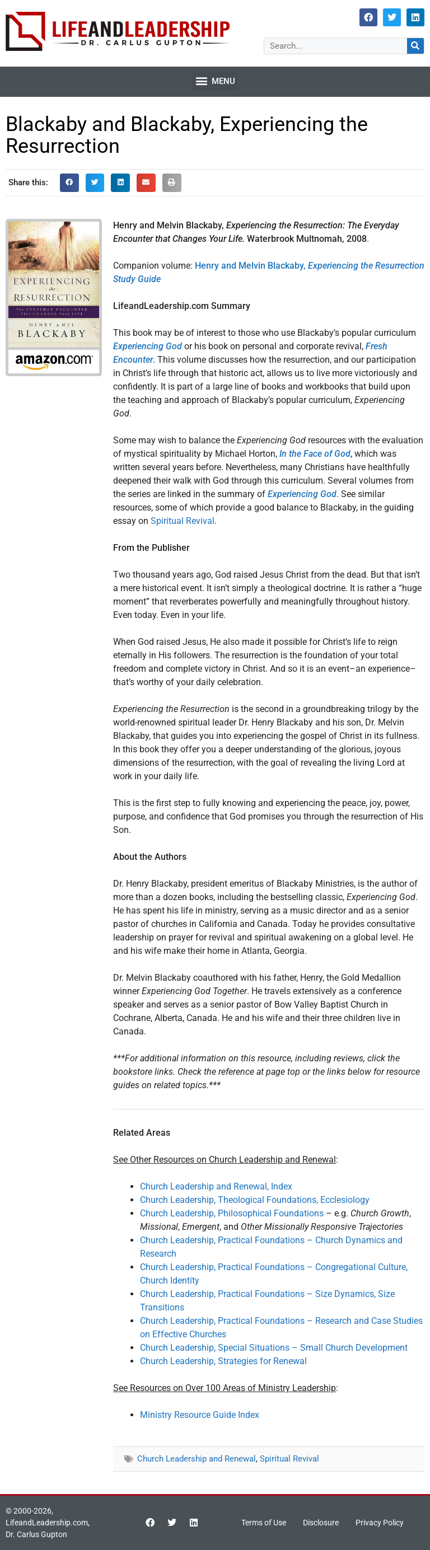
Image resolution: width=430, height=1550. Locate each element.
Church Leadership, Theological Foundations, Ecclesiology (255, 1200)
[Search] (415, 46)
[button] (215, 81)
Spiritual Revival (182, 521)
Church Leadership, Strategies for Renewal (223, 1361)
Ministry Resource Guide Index (199, 1414)
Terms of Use (263, 1522)
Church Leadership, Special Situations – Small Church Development (274, 1347)
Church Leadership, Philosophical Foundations (232, 1213)
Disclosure (321, 1522)
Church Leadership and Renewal (196, 1459)
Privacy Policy (380, 1522)
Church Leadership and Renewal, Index (216, 1186)
